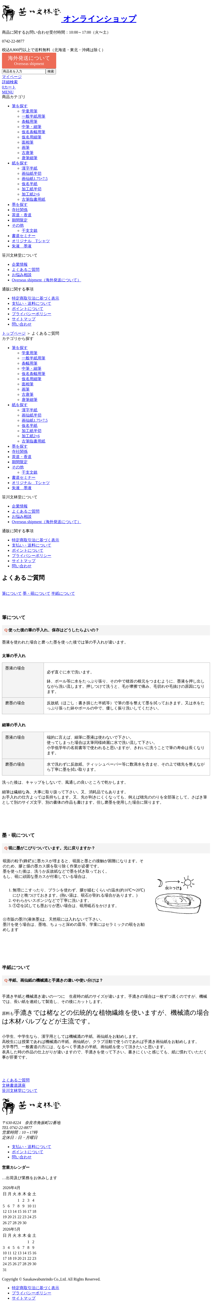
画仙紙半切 (31, 173)
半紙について (63, 593)
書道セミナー (23, 236)
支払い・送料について (31, 303)
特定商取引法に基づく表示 (35, 298)
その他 (18, 225)
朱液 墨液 (22, 246)
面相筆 (28, 142)
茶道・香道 (22, 215)
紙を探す (20, 163)
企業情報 (20, 264)
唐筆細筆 (29, 158)
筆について (12, 593)
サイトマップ (23, 319)
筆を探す (20, 106)
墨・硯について (36, 593)
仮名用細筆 (31, 137)
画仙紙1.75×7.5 (35, 179)
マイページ (12, 77)
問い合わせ (22, 324)
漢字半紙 (29, 168)
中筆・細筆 (31, 127)
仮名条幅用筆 (33, 132)
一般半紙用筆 (33, 116)
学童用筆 (29, 111)
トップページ (14, 333)
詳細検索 (10, 82)
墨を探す (20, 204)
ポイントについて (27, 309)
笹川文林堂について (19, 1090)
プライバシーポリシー (31, 314)
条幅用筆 (29, 121)
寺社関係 (20, 210)
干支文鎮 (29, 230)
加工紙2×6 (31, 194)
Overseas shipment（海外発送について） (46, 280)
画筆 (26, 147)
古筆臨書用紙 (33, 199)
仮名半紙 (29, 184)
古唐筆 (28, 153)
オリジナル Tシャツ (31, 241)
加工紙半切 (31, 189)
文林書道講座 (14, 1085)
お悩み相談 (22, 275)
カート (9, 87)
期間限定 (20, 220)
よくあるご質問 (25, 269)
